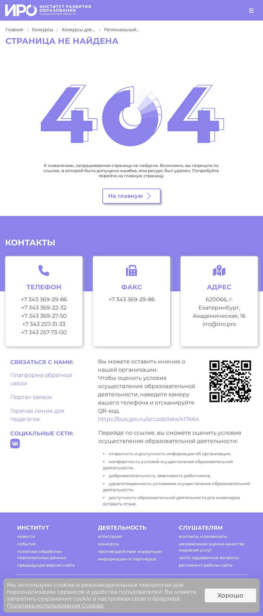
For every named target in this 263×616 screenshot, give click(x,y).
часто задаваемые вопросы (209, 557)
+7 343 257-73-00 (44, 332)
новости (26, 536)
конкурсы (108, 543)
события (26, 543)
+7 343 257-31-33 (43, 324)
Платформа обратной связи (41, 379)
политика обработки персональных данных (41, 554)
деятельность (122, 527)
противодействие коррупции (130, 551)
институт (33, 527)
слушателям (201, 527)
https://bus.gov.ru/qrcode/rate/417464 (148, 419)
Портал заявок (31, 397)
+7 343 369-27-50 (44, 316)
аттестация (110, 536)
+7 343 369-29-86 (44, 299)
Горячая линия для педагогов (37, 415)
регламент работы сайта (206, 565)
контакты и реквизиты (203, 536)
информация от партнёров (127, 558)
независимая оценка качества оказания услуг (212, 547)
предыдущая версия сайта (46, 565)
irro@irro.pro (219, 324)
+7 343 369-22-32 (43, 307)
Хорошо (230, 595)
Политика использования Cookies (55, 605)
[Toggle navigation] (251, 10)
